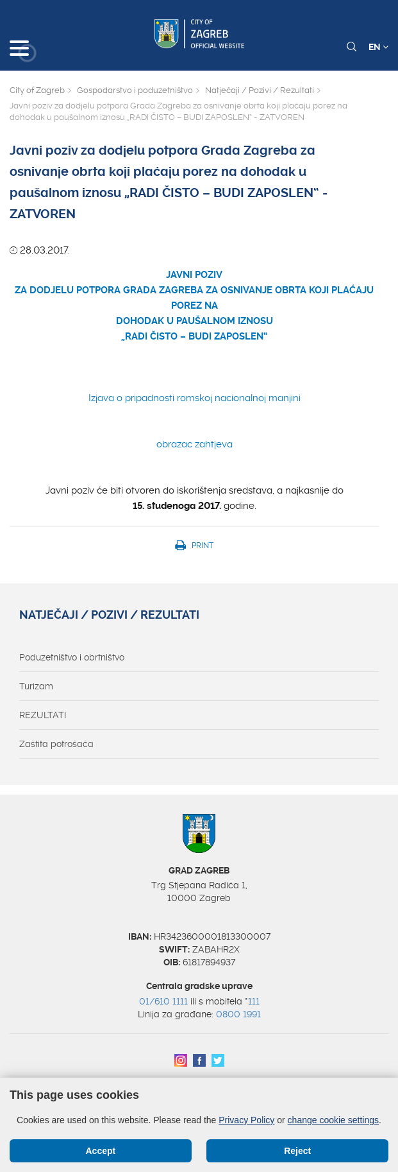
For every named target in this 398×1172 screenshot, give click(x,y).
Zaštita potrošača (56, 744)
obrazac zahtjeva (194, 444)
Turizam (36, 686)
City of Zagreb (37, 90)
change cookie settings (333, 1120)
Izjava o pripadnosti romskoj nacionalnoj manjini (194, 398)
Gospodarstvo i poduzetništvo (135, 90)
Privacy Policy (246, 1120)
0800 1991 (238, 1014)
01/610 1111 (163, 1001)
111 (254, 1001)
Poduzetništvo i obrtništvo (71, 657)
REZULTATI (42, 715)
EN (378, 47)
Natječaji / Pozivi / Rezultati (259, 90)
